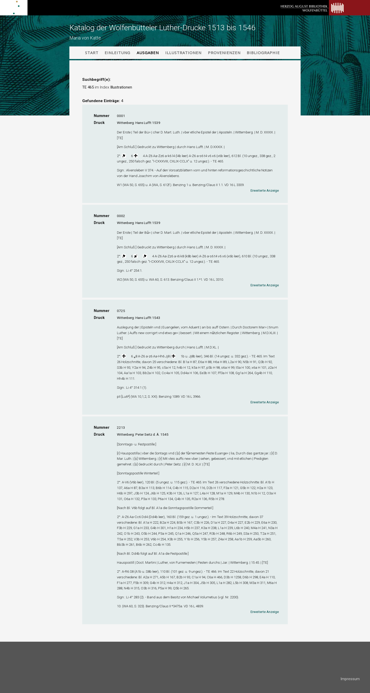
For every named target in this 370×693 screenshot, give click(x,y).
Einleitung (117, 52)
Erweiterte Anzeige (265, 190)
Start (91, 52)
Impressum (350, 679)
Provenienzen (224, 52)
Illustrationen (183, 52)
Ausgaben (148, 52)
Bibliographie (263, 52)
